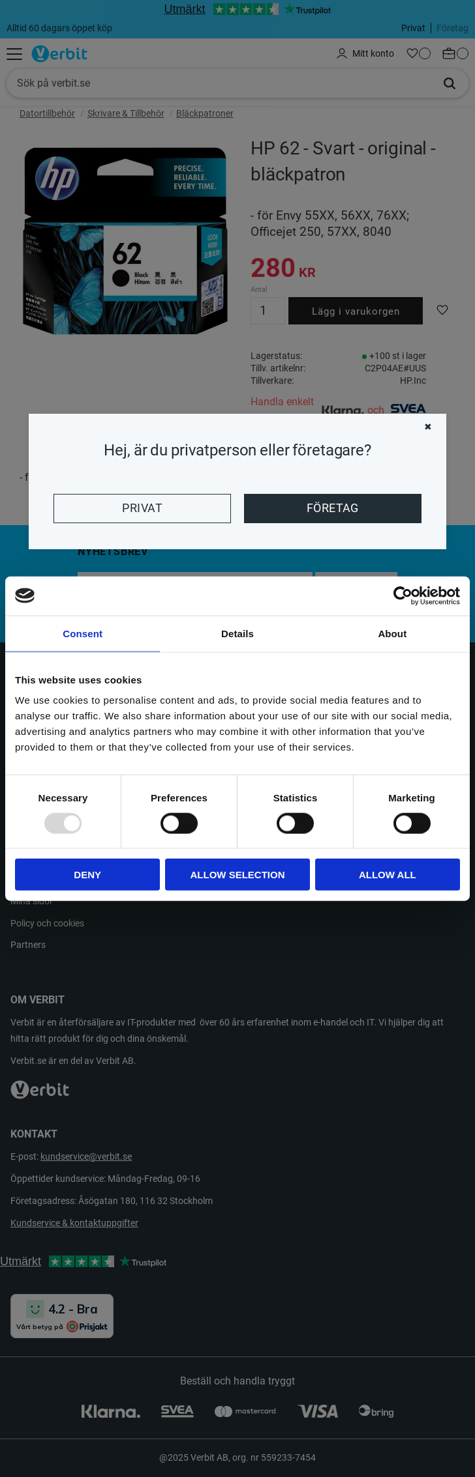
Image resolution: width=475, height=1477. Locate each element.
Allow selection (238, 874)
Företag (333, 508)
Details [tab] (237, 632)
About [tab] (392, 632)
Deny (87, 874)
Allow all (387, 874)
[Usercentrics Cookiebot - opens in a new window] (403, 595)
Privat (142, 508)
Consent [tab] (82, 632)
